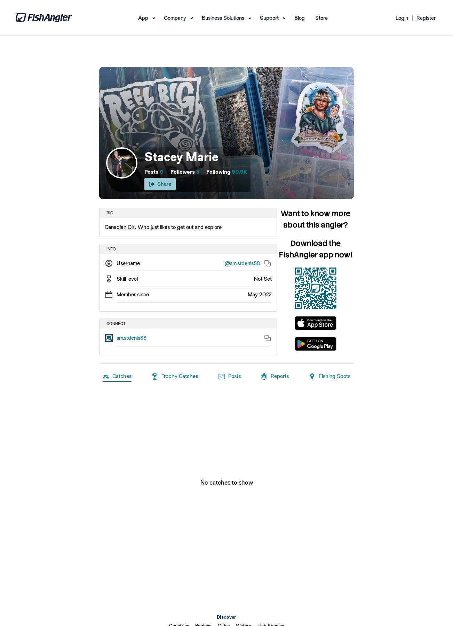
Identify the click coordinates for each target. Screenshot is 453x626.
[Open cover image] (226, 133)
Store (321, 18)
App (143, 18)
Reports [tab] (275, 376)
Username (128, 263)
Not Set (263, 278)
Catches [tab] (117, 376)
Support (269, 18)
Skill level (127, 278)
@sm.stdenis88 (242, 263)
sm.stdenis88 (131, 337)
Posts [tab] (229, 376)
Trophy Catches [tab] (175, 376)
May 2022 (260, 294)
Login (402, 18)
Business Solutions (223, 18)
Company (175, 18)
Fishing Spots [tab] (329, 376)
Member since (133, 294)
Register (426, 18)
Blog (299, 18)
